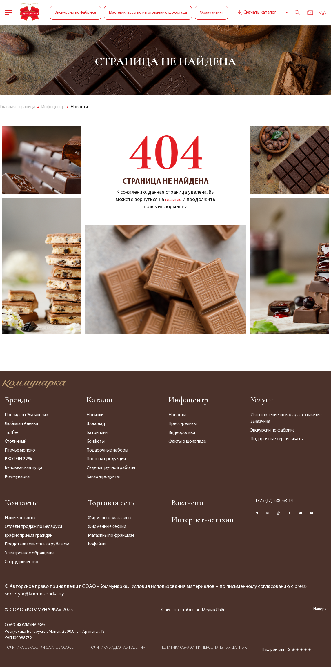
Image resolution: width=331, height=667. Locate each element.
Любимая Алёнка (21, 423)
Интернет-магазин (202, 520)
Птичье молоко (20, 450)
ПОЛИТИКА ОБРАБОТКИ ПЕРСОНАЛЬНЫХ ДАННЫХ (203, 649)
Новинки (94, 415)
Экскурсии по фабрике (75, 12)
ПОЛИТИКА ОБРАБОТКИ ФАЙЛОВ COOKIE (39, 649)
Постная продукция (106, 459)
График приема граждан (28, 535)
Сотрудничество (21, 562)
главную (173, 199)
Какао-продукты (103, 476)
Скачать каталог (255, 13)
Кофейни (97, 544)
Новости (177, 415)
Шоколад (95, 423)
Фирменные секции (107, 526)
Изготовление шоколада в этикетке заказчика (286, 418)
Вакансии (187, 502)
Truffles (12, 432)
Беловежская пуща (23, 467)
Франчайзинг (211, 12)
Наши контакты (20, 518)
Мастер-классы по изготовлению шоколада (148, 12)
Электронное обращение (30, 553)
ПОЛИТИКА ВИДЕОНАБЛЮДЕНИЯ (117, 649)
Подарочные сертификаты (276, 439)
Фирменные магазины (109, 518)
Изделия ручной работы (110, 467)
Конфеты (95, 441)
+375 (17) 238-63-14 (274, 501)
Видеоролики (181, 432)
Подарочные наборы (107, 450)
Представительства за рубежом (37, 544)
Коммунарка (17, 476)
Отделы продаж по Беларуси (33, 526)
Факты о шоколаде (187, 441)
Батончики (97, 432)
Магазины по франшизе (111, 535)
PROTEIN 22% (18, 459)
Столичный (15, 441)
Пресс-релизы (182, 423)
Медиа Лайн (213, 610)
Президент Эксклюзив (26, 415)
